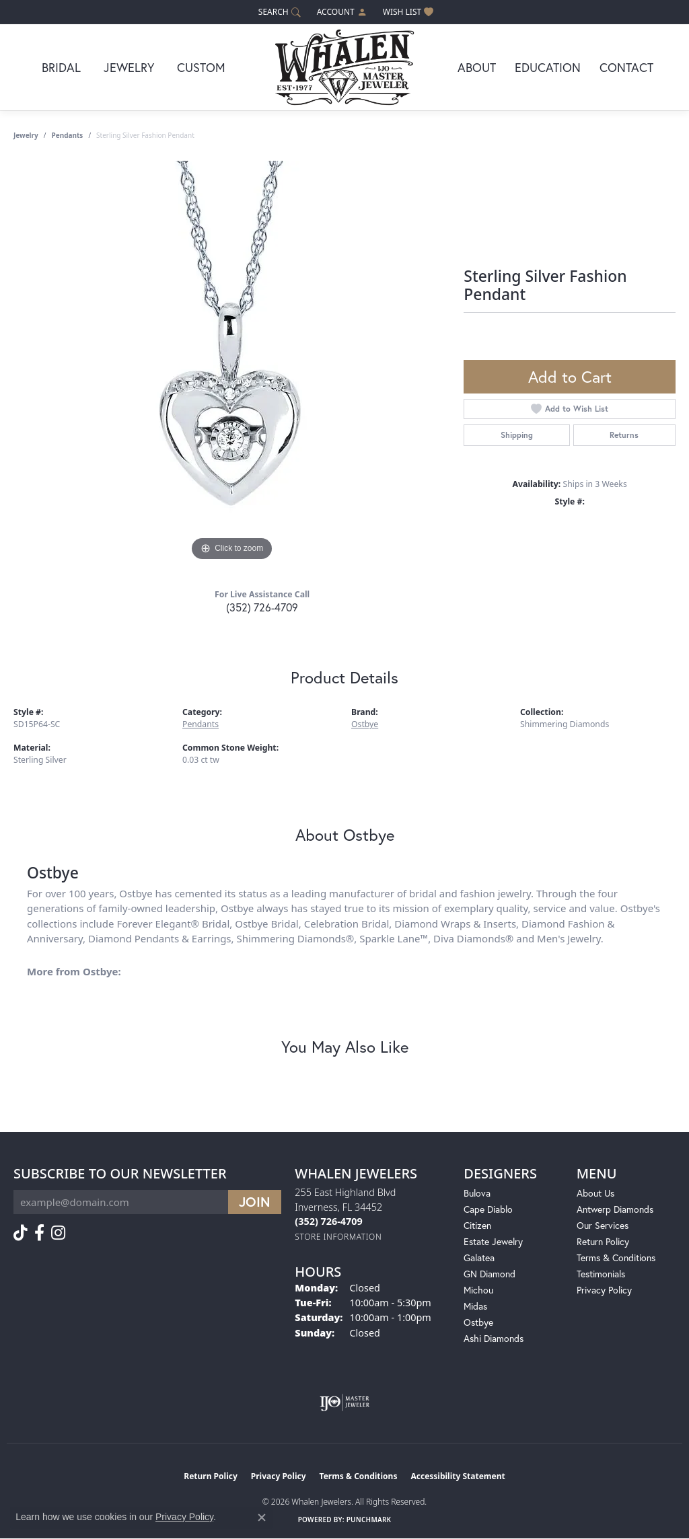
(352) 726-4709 (262, 607)
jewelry (25, 135)
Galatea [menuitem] (479, 1257)
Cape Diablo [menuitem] (488, 1209)
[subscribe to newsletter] (254, 1202)
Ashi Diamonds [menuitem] (493, 1338)
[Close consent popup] (262, 1517)
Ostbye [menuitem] (478, 1322)
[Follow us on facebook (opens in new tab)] (39, 1233)
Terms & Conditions (616, 1257)
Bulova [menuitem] (477, 1193)
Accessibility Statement (457, 1476)
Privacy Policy (604, 1289)
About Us (595, 1193)
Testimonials (601, 1273)
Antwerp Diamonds (615, 1209)
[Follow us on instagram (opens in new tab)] (58, 1233)
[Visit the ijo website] (345, 1402)
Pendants (67, 135)
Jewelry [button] (129, 67)
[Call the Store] (328, 1221)
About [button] (477, 67)
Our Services (602, 1225)
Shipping (517, 435)
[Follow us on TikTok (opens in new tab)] (20, 1233)
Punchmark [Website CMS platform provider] (369, 1519)
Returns (624, 435)
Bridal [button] (61, 67)
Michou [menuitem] (478, 1289)
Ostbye (364, 724)
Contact (626, 67)
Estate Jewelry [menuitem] (493, 1241)
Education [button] (548, 67)
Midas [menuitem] (475, 1306)
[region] (232, 362)
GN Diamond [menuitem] (489, 1273)
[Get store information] (338, 1236)
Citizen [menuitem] (477, 1225)
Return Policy (603, 1241)
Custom (201, 67)
